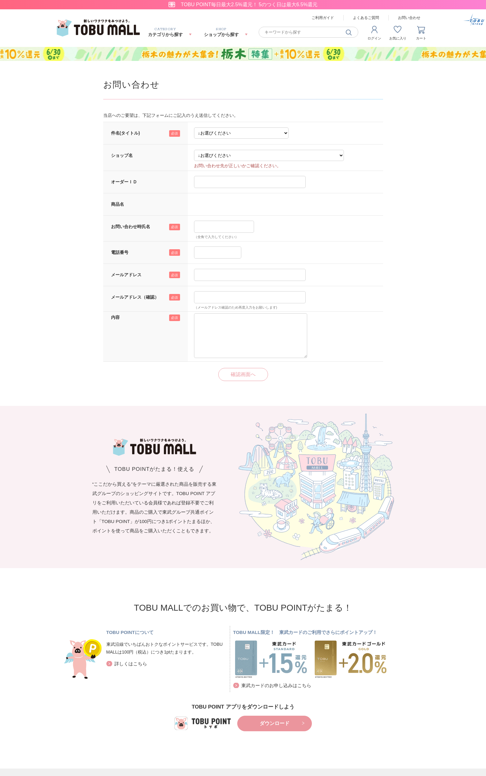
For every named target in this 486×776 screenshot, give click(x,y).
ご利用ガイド (323, 18)
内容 (115, 317)
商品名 (117, 204)
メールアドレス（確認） (135, 297)
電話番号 (119, 252)
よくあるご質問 (366, 18)
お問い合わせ (409, 18)
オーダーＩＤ (124, 181)
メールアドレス (126, 274)
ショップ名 (122, 155)
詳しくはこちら (130, 663)
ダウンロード (274, 723)
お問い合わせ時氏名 (130, 226)
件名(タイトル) (125, 133)
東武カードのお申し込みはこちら (276, 685)
